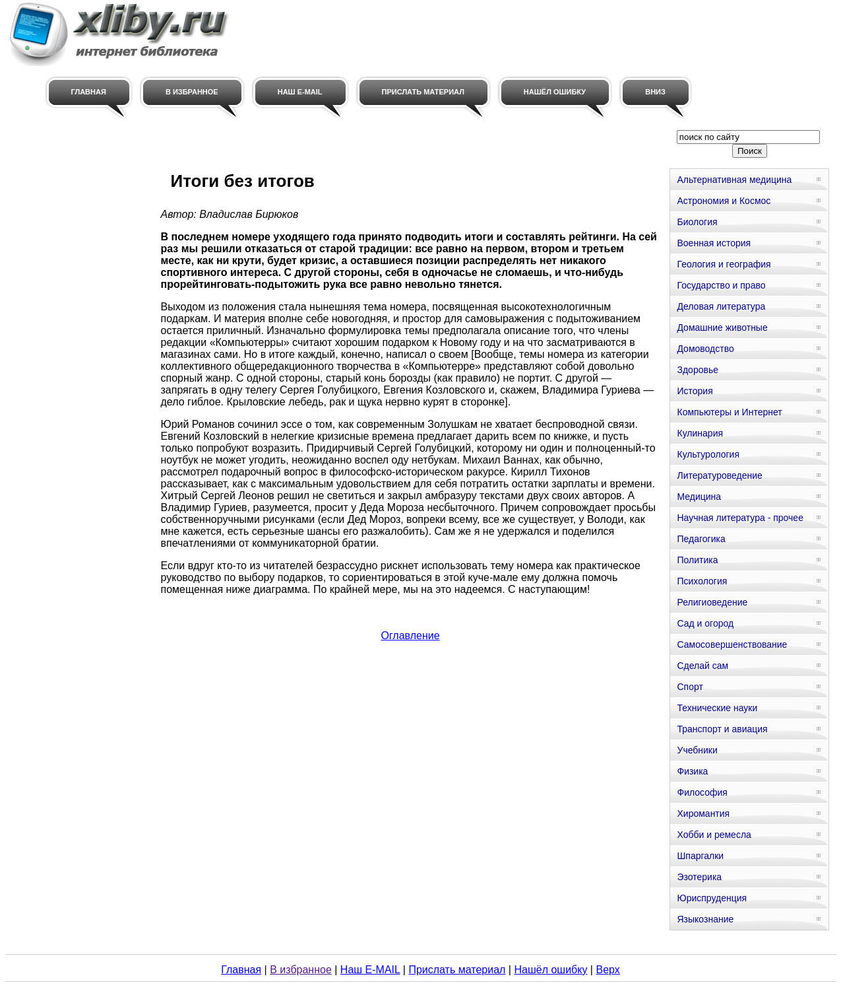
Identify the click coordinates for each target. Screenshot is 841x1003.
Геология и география (723, 264)
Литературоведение (719, 475)
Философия (702, 792)
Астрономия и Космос (723, 200)
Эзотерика (699, 877)
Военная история (714, 243)
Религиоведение (712, 602)
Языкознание (705, 919)
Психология (702, 581)
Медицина (699, 496)
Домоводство (705, 348)
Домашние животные (722, 327)
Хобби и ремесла (714, 834)
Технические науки (717, 708)
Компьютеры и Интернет (729, 412)
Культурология (708, 454)
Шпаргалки (700, 855)
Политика (697, 560)
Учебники (697, 750)
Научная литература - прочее (740, 517)
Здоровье (697, 369)
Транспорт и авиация (722, 729)
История (694, 391)
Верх (607, 969)
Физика (692, 771)
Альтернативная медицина (734, 179)
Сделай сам (702, 665)
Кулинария (700, 433)
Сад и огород (705, 623)
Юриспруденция (712, 898)
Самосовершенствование (732, 644)
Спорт (689, 686)
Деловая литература (721, 306)
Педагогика (701, 539)
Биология (697, 222)
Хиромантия (703, 813)
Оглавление (410, 635)
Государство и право (721, 285)
